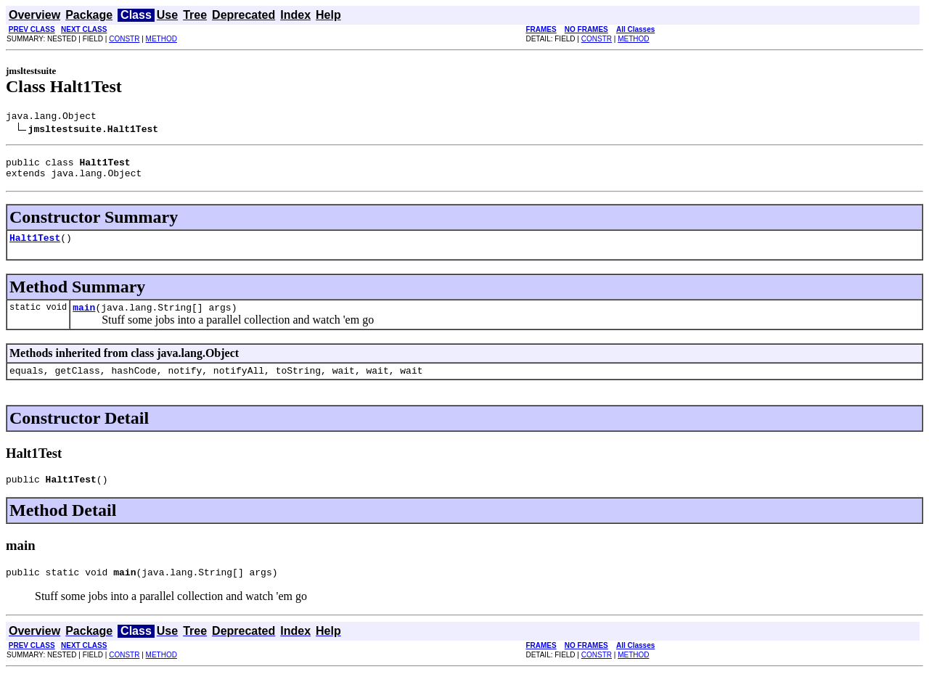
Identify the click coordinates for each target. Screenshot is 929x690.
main (84, 317)
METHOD (161, 39)
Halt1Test (34, 245)
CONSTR (124, 39)
